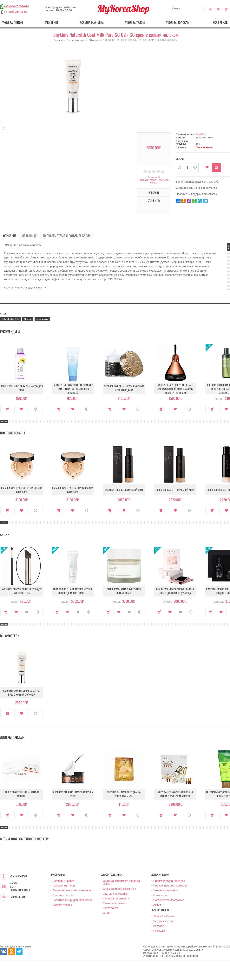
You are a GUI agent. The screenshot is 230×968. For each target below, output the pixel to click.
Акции (157, 904)
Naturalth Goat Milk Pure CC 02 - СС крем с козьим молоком (21, 692)
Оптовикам (160, 895)
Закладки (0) (218, 8)
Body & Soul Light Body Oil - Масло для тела (22, 388)
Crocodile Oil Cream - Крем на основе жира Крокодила (124, 388)
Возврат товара (62, 904)
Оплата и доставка (64, 895)
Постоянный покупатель (210, 8)
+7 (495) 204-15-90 (15, 11)
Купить (7, 409)
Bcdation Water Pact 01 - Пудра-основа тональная (21, 489)
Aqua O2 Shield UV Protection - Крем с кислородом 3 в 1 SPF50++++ (73, 591)
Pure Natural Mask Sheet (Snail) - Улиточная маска (124, 794)
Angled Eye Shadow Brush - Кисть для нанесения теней (22, 591)
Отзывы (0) (154, 200)
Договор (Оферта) (63, 880)
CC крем (27, 319)
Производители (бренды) (169, 880)
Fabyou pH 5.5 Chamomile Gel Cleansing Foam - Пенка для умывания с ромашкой (73, 389)
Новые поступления (166, 890)
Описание (153, 192)
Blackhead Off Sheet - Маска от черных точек (72, 794)
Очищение (51, 22)
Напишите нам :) (18, 897)
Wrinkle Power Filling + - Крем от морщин (21, 794)
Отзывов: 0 (154, 177)
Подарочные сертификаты (170, 885)
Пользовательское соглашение (72, 890)
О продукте (36, 409)
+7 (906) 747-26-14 (17, 6)
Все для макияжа (92, 22)
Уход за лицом (12, 22)
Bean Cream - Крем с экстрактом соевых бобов (124, 591)
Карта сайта (110, 908)
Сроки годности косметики (119, 888)
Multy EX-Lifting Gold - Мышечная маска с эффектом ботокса (175, 794)
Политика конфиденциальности (72, 900)
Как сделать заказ (63, 885)
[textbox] (188, 8)
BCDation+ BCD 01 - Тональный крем (175, 490)
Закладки (159, 926)
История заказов (163, 921)
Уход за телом (135, 22)
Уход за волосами (178, 22)
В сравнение (27, 612)
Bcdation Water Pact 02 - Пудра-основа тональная (72, 489)
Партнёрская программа (168, 900)
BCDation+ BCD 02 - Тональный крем (124, 490)
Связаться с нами (114, 903)
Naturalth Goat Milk (10, 319)
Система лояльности (116, 898)
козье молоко (42, 319)
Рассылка (159, 930)
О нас (106, 912)
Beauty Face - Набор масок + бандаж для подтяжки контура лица (175, 591)
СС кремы (94, 40)
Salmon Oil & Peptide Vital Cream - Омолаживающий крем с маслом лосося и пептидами (175, 389)
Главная (58, 40)
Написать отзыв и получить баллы (153, 181)
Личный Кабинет (163, 916)
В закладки (207, 167)
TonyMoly (201, 134)
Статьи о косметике (115, 893)
